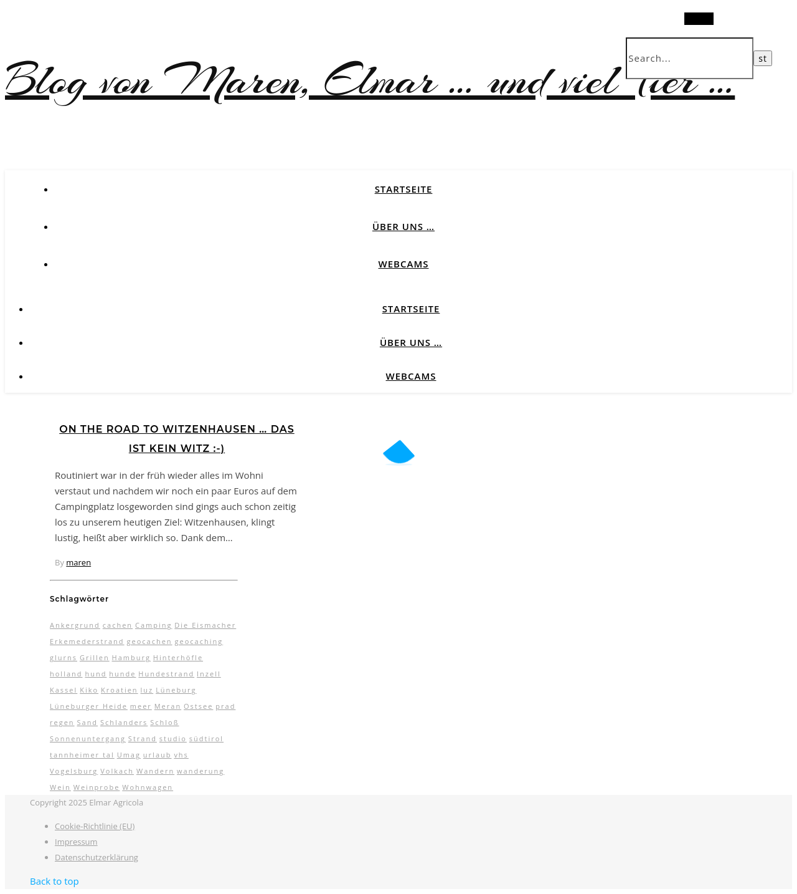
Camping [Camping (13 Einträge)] (153, 625)
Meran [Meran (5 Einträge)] (167, 706)
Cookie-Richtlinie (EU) (94, 826)
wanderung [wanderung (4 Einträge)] (200, 771)
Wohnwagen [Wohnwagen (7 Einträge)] (147, 787)
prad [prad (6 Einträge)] (225, 706)
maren (78, 562)
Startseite (404, 189)
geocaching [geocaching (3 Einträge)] (198, 641)
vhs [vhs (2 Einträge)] (181, 754)
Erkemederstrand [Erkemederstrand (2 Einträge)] (87, 641)
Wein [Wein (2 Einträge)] (60, 787)
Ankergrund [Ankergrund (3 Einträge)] (75, 625)
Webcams (404, 263)
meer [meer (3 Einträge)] (141, 706)
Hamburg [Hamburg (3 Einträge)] (131, 657)
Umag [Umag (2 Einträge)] (129, 754)
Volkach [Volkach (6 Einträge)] (117, 771)
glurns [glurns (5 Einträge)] (63, 657)
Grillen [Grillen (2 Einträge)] (95, 657)
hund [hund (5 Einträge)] (95, 673)
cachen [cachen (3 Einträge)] (118, 625)
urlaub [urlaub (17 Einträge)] (157, 754)
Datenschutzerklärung (96, 857)
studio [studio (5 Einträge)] (173, 738)
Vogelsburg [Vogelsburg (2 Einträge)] (74, 771)
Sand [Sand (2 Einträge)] (87, 722)
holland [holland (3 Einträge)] (66, 673)
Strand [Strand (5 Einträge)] (142, 738)
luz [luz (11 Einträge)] (147, 690)
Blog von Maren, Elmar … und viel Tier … (370, 80)
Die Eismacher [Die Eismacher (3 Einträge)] (205, 625)
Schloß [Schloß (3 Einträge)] (164, 722)
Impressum (76, 841)
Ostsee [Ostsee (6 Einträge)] (198, 706)
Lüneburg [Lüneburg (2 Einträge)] (176, 690)
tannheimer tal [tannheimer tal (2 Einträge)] (82, 754)
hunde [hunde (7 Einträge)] (122, 673)
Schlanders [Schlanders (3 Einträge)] (124, 722)
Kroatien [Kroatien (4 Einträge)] (119, 690)
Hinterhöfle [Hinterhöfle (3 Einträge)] (178, 657)
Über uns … (403, 226)
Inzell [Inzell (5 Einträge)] (209, 673)
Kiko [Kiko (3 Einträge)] (89, 690)
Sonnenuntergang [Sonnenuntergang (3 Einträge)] (88, 738)
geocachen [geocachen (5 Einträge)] (149, 641)
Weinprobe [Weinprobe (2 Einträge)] (96, 787)
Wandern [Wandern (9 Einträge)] (155, 771)
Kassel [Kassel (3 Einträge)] (63, 690)
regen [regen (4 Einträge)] (62, 722)
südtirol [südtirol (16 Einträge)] (206, 738)
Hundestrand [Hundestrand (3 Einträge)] (166, 673)
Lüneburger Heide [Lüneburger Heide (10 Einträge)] (89, 706)
